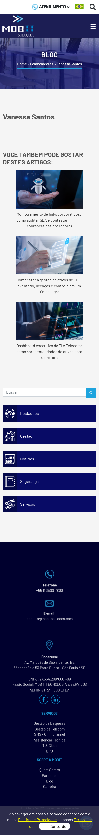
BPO (49, 753)
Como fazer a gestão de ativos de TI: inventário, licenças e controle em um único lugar (49, 265)
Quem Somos (49, 772)
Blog (49, 783)
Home (22, 64)
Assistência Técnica (50, 742)
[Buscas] (92, 7)
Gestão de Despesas (49, 725)
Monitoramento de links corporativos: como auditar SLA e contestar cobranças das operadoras (49, 199)
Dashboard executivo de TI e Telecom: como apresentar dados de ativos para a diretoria (49, 331)
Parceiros (49, 777)
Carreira (49, 788)
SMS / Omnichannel (49, 736)
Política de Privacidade (37, 819)
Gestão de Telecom (50, 731)
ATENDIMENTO (51, 6)
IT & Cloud (49, 747)
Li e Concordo (54, 826)
